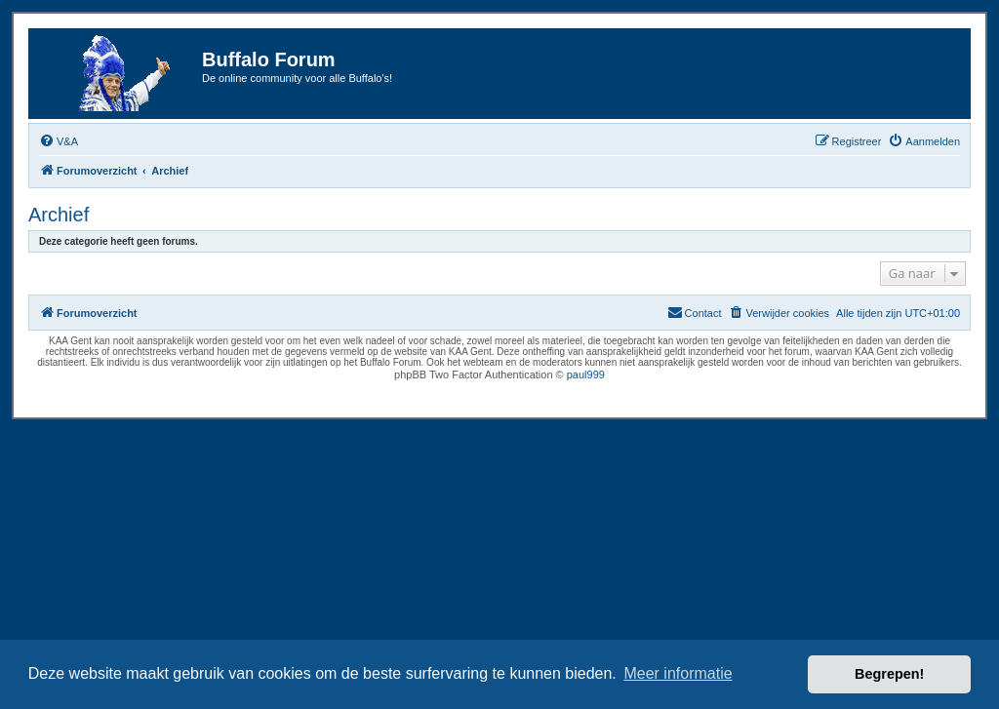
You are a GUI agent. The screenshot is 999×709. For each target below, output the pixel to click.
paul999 (586, 374)
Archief (58, 214)
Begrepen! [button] (889, 674)
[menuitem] (58, 141)
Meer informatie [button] (677, 673)
